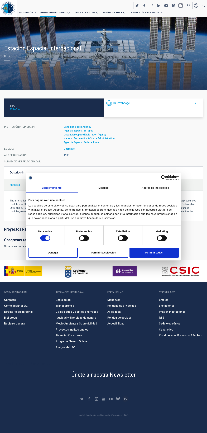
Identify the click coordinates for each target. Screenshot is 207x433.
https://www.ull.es (125, 271)
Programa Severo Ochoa (71, 341)
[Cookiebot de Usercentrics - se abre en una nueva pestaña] (163, 177)
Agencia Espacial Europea (78, 130)
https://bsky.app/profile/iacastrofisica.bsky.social (173, 5)
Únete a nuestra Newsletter (103, 374)
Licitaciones (167, 305)
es (188, 5)
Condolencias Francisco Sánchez (180, 335)
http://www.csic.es (180, 271)
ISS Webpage (121, 103)
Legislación (63, 300)
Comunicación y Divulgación (141, 12)
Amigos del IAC (65, 347)
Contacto (10, 300)
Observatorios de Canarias (53, 12)
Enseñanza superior (110, 12)
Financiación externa (69, 335)
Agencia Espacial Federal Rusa (81, 142)
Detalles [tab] (103, 187)
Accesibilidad (115, 323)
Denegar (53, 252)
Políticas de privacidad (121, 305)
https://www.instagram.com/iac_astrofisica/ (151, 5)
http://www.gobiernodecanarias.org (76, 271)
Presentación (25, 12)
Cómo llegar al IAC (16, 305)
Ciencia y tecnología (83, 12)
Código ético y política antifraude (77, 311)
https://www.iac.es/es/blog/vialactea (180, 5)
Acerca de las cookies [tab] (155, 187)
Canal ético (166, 329)
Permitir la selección (103, 252)
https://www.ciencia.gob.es (23, 271)
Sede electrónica (169, 323)
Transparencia (65, 305)
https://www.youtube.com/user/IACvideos (166, 5)
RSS (161, 317)
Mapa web (113, 300)
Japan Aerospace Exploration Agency (85, 134)
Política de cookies (119, 317)
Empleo (164, 300)
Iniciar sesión (196, 5)
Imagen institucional (172, 311)
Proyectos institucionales (72, 329)
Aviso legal (114, 311)
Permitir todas (154, 252)
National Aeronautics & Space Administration (89, 138)
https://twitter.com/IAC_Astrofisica (137, 5)
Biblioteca (10, 317)
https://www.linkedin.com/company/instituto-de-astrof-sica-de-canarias (158, 5)
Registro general (14, 323)
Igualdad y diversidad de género (76, 317)
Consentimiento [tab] (52, 187)
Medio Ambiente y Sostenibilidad (76, 323)
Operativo (69, 148)
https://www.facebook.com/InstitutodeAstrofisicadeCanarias (144, 5)
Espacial (15, 109)
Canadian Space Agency (77, 126)
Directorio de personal (18, 311)
